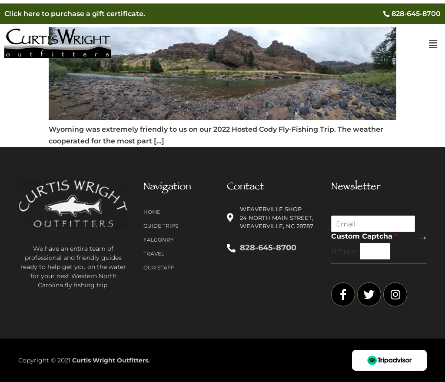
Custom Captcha (364, 236)
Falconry (158, 239)
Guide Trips (160, 226)
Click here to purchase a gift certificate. (74, 14)
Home (151, 212)
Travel (153, 253)
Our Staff (158, 267)
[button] (433, 45)
